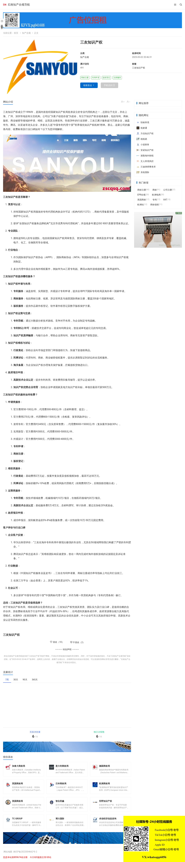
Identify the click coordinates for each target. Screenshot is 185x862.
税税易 (142, 139)
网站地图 (8, 851)
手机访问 (108, 85)
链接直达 (87, 85)
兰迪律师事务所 (146, 166)
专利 (154, 199)
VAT (165, 199)
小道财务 (143, 144)
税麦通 (142, 128)
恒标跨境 (143, 122)
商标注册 (141, 190)
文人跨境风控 (145, 161)
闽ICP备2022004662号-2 (25, 851)
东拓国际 (143, 172)
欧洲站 (140, 204)
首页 (16, 33)
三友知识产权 (138, 67)
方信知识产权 (145, 133)
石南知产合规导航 (19, 4)
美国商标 (141, 199)
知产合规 (26, 33)
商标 (154, 190)
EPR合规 (141, 194)
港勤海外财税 (145, 155)
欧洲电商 (156, 194)
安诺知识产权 (145, 150)
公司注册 (167, 190)
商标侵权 (154, 204)
